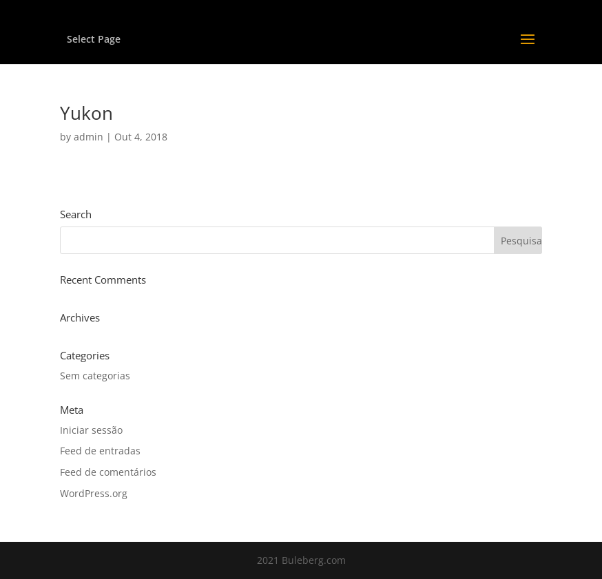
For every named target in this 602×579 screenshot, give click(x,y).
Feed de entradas (100, 450)
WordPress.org (93, 493)
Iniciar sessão (91, 429)
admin (88, 136)
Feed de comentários (108, 471)
